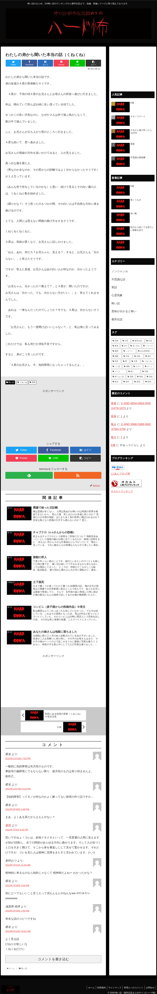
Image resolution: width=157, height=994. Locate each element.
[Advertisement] (53, 415)
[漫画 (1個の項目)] (138, 382)
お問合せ (150, 985)
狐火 (113, 424)
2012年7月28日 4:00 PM (17, 883)
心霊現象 (117, 295)
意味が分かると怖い (123, 311)
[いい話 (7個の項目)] (116, 366)
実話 (114, 287)
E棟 (113, 445)
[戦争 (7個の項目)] (116, 361)
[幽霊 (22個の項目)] (116, 351)
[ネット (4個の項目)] (149, 366)
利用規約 (99, 985)
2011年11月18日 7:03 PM (18, 756)
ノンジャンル (119, 271)
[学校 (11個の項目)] (127, 356)
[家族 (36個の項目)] (115, 346)
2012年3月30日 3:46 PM (17, 807)
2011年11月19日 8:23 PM (18, 787)
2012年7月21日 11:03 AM (18, 863)
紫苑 (8, 823)
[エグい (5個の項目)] (137, 366)
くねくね (23, 382)
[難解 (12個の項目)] (116, 356)
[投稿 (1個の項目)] (149, 376)
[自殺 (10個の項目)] (138, 356)
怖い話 (11, 382)
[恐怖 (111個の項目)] (116, 341)
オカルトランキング (122, 491)
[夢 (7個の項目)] (126, 361)
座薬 (113, 403)
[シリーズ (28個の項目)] (148, 346)
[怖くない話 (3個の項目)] (118, 376)
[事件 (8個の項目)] (149, 356)
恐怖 (33, 382)
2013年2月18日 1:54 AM (17, 909)
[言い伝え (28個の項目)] (135, 346)
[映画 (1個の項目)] (149, 382)
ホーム (88, 985)
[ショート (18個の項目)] (129, 351)
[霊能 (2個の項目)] (130, 376)
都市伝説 (117, 319)
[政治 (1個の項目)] (116, 382)
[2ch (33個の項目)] (124, 346)
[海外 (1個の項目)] (127, 382)
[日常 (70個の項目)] (125, 341)
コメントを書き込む (53, 957)
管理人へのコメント (132, 985)
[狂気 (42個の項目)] (149, 341)
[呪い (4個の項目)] (133, 371)
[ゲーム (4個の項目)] (118, 371)
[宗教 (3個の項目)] (147, 371)
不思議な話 (118, 279)
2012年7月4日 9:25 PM (16, 828)
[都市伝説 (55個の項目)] (137, 341)
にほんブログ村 (120, 473)
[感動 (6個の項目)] (127, 366)
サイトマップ (113, 985)
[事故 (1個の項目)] (140, 376)
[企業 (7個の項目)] (135, 361)
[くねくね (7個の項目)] (147, 361)
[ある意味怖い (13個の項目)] (145, 351)
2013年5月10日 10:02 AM (18, 929)
